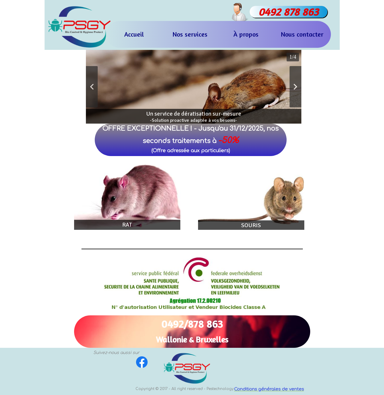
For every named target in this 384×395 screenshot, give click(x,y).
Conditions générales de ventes (269, 389)
